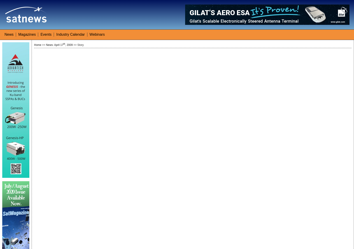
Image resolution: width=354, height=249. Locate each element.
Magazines (27, 34)
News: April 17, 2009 (59, 45)
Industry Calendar (70, 34)
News (9, 34)
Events (45, 34)
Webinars (97, 34)
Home (37, 45)
